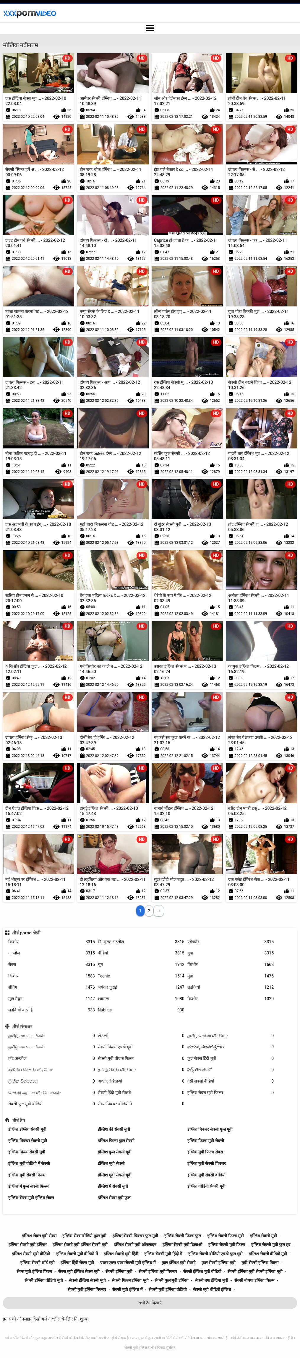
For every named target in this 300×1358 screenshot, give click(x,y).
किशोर (51, 941)
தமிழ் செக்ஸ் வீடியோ (230, 1035)
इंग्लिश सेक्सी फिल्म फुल (182, 1235)
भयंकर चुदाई (141, 987)
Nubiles (141, 1010)
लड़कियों (230, 987)
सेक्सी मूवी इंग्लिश (135, 1348)
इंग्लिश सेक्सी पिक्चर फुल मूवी (135, 1235)
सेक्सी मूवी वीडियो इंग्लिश (212, 1289)
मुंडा (230, 976)
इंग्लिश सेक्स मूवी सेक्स (39, 1235)
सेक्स (51, 964)
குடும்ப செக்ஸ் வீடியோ (51, 1069)
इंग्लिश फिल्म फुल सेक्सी (116, 1140)
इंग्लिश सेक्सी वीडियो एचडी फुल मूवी (215, 1253)
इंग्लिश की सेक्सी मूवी (114, 1129)
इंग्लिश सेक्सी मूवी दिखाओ (182, 1244)
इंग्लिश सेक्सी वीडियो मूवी (268, 1253)
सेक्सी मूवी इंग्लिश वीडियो (168, 1289)
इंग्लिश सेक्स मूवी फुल (114, 1197)
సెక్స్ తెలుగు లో (230, 1069)
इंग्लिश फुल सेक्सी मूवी (115, 1152)
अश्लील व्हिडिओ (141, 1081)
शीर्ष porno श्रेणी (26, 933)
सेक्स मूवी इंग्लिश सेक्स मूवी (79, 1271)
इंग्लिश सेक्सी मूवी (263, 1235)
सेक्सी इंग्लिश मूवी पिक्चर (158, 1271)
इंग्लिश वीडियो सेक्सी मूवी (206, 1186)
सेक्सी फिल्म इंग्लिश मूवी (130, 1280)
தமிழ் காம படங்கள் (51, 1035)
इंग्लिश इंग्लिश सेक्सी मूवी (27, 1129)
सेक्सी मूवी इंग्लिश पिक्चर (87, 1289)
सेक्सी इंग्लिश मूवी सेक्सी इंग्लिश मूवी (255, 1271)
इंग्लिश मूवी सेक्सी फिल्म (26, 1175)
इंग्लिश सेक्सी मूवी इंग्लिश (27, 1244)
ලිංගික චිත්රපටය (51, 1081)
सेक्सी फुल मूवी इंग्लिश (171, 1280)
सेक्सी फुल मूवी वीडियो (51, 1103)
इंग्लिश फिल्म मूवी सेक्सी (205, 1140)
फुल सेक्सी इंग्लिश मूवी (218, 1262)
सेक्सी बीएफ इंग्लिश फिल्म (254, 1280)
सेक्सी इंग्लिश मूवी (119, 1271)
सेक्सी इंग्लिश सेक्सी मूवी (87, 1280)
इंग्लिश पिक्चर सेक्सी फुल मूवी (210, 1129)
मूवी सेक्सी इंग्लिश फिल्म (259, 1262)
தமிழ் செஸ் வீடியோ (141, 1069)
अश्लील (51, 953)
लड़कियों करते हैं (51, 1010)
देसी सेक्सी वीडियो (230, 1081)
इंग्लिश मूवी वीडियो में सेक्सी (29, 1163)
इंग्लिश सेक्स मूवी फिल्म (230, 1092)
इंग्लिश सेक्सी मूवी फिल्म (226, 1244)
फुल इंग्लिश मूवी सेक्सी (178, 1262)
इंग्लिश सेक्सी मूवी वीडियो (31, 1253)
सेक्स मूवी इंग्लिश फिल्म (34, 1271)
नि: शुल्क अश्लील (141, 941)
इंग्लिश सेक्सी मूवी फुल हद (270, 1244)
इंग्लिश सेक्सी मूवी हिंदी (121, 1253)
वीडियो (141, 953)
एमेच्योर (230, 941)
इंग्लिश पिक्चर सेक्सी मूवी (27, 1140)
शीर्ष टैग (18, 1120)
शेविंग (51, 987)
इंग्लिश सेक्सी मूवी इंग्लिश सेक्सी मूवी (80, 1244)
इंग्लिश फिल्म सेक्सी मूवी (26, 1152)
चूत (141, 964)
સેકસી (141, 1035)
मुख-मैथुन (51, 998)
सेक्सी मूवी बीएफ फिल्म (141, 1058)
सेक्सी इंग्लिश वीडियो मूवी (44, 1280)
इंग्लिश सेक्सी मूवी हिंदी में (163, 1253)
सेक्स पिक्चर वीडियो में (141, 1103)
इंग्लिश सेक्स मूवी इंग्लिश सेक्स (31, 1197)
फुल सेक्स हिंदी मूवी (230, 1058)
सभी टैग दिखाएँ (150, 1302)
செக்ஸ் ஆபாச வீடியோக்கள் (51, 1092)
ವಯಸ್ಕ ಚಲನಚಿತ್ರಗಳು (230, 1046)
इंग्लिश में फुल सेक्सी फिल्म (28, 1186)
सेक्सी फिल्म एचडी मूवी (141, 1046)
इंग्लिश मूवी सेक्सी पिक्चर (206, 1163)
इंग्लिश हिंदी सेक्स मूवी (77, 1262)
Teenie (141, 976)
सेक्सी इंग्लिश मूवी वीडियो (202, 1271)
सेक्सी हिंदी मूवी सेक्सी (141, 1092)
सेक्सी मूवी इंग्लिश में (127, 1289)
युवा (230, 953)
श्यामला (141, 998)
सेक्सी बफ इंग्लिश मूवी (211, 1280)
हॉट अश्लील (51, 1058)
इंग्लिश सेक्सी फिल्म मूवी (225, 1235)
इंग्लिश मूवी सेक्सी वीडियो (206, 1175)
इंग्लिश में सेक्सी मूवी (113, 1186)
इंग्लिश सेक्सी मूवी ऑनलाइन (135, 1244)
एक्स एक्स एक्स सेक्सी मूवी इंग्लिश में (128, 1262)
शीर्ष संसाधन (22, 1026)
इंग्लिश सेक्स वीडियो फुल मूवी (84, 1235)
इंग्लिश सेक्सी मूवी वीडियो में (77, 1253)
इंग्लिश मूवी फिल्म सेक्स (205, 1152)
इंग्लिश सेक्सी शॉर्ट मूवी (37, 1262)
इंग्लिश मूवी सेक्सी (111, 1163)
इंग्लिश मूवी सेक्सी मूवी (115, 1175)
